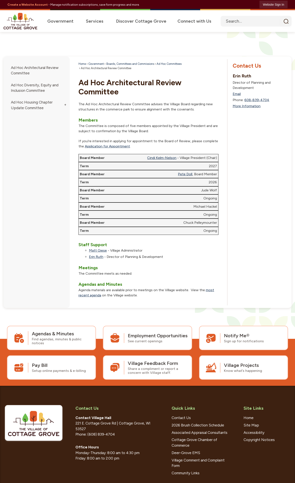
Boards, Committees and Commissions (130, 64)
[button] (286, 21)
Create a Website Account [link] (27, 4)
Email (237, 94)
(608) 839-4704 (101, 434)
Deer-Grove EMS (186, 453)
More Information (247, 106)
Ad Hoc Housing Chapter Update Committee (32, 105)
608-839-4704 (256, 100)
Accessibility (254, 433)
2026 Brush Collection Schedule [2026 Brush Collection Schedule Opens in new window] (198, 425)
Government (96, 64)
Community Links (186, 473)
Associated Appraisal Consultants (199, 433)
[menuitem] (59, 21)
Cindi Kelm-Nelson (161, 158)
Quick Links (183, 408)
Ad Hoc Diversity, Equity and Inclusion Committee (34, 88)
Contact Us (247, 66)
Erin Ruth (96, 257)
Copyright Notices (259, 440)
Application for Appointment (107, 146)
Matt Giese (98, 251)
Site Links (253, 408)
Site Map (251, 425)
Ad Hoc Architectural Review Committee (34, 70)
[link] (273, 4)
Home (82, 64)
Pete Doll (185, 174)
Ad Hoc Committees (169, 64)
